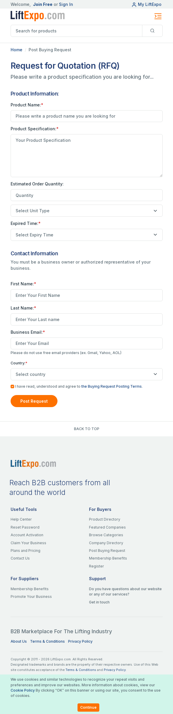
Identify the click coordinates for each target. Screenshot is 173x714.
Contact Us (20, 558)
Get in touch (99, 602)
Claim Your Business (28, 543)
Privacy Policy (80, 641)
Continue (88, 707)
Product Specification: (35, 128)
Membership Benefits (108, 558)
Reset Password (25, 527)
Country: (19, 363)
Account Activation (27, 535)
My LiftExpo (146, 4)
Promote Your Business (31, 596)
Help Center (21, 519)
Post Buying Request (107, 550)
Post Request (34, 401)
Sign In (66, 4)
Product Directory (104, 519)
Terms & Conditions (47, 641)
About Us (19, 641)
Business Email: (28, 332)
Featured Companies (107, 527)
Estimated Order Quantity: (37, 183)
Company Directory (106, 543)
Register (96, 566)
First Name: (23, 283)
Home (16, 49)
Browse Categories (106, 535)
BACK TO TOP (86, 429)
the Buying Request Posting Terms (111, 386)
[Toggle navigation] (158, 16)
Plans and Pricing (25, 550)
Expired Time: (26, 223)
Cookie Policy (23, 690)
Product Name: (27, 104)
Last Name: (23, 307)
